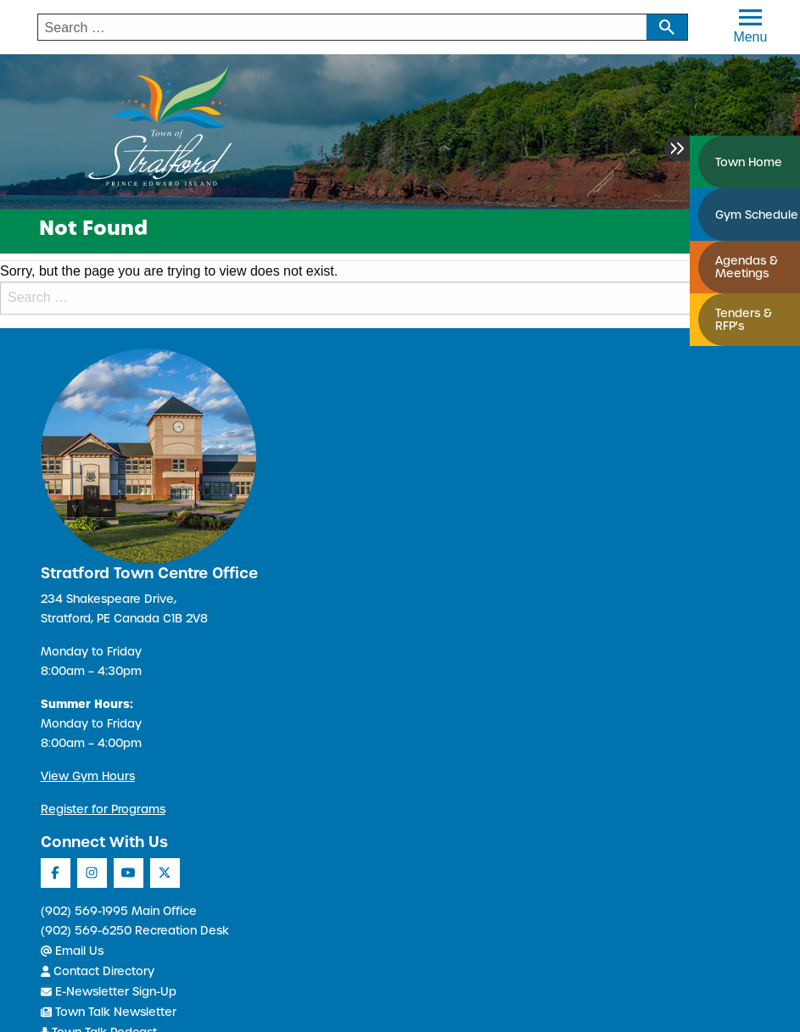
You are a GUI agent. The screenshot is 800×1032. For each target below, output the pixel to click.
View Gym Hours (88, 776)
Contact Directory (97, 971)
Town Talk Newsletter (108, 1012)
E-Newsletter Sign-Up (108, 992)
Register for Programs (103, 809)
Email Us (72, 951)
